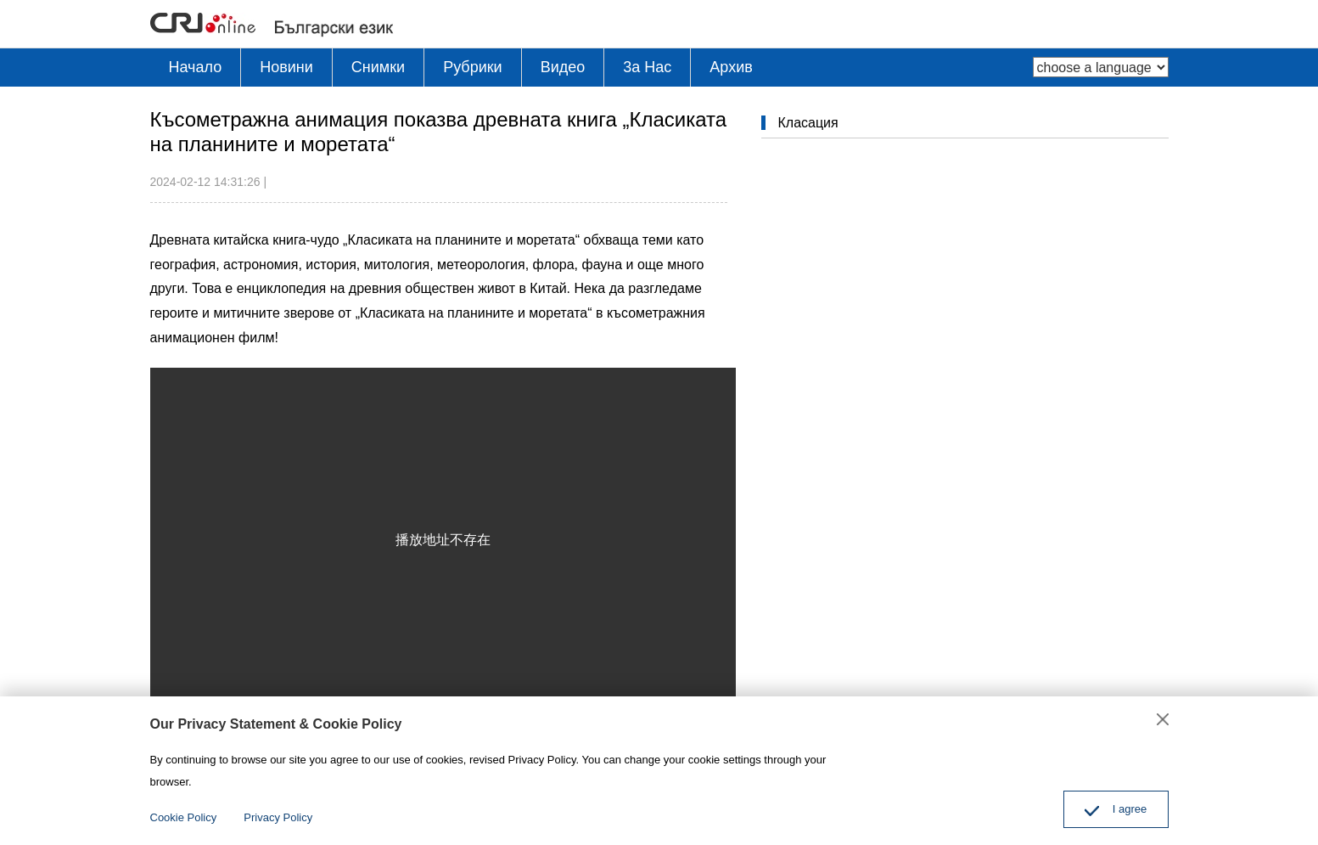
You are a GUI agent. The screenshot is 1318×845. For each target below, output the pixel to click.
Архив (730, 67)
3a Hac (647, 67)
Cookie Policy (183, 817)
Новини (286, 67)
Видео (563, 67)
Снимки (378, 67)
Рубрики (472, 67)
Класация (808, 122)
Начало (195, 67)
